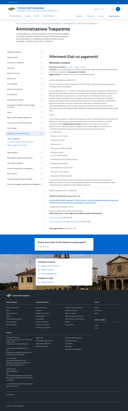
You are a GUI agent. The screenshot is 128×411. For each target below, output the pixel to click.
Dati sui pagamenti (13, 138)
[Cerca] (118, 9)
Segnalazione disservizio (43, 343)
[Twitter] (102, 9)
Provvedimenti (12, 94)
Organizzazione (12, 57)
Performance (11, 78)
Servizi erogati (12, 128)
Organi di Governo (11, 313)
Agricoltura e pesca (41, 307)
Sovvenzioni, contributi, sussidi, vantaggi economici (21, 106)
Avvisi (96, 313)
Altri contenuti (12, 173)
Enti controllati (12, 84)
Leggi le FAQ (39, 338)
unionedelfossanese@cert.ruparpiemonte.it (19, 352)
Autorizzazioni (40, 319)
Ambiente (39, 310)
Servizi (36, 16)
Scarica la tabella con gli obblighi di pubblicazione (65, 221)
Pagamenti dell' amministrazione (18, 133)
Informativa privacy (71, 341)
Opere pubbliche (12, 152)
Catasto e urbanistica (42, 322)
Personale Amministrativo (14, 319)
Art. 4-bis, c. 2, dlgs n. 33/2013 (76, 67)
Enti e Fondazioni (11, 322)
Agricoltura (80, 16)
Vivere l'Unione (48, 16)
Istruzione (101, 16)
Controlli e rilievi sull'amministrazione (19, 123)
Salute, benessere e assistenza (74, 316)
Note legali (68, 346)
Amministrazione (15, 16)
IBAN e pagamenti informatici (17, 145)
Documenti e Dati (11, 325)
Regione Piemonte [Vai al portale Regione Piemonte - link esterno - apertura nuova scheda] (12, 2)
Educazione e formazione (43, 327)
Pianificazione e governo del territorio (20, 158)
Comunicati (98, 310)
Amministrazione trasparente (73, 338)
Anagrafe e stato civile (42, 313)
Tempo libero (90, 16)
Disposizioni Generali (14, 52)
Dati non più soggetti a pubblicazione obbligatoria (23, 184)
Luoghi (96, 325)
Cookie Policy (69, 343)
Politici (8, 316)
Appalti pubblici (40, 316)
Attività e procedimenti (15, 89)
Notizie (97, 307)
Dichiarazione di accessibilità (73, 349)
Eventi (96, 328)
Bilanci (9, 112)
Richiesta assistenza (42, 346)
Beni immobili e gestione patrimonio (19, 117)
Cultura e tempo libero (42, 325)
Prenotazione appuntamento (44, 341)
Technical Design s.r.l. (18, 406)
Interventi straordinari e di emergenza (20, 168)
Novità (28, 16)
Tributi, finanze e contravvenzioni (74, 319)
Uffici (7, 310)
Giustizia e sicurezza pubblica (73, 307)
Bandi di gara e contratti (15, 100)
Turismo (67, 322)
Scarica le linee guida (56, 217)
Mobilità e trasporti (70, 313)
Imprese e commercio (71, 310)
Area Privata (10, 395)
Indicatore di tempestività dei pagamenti (20, 142)
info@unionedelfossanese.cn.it (19, 348)
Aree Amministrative (12, 307)
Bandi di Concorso (13, 73)
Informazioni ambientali (15, 163)
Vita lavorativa (69, 325)
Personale (10, 68)
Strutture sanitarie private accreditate (19, 179)
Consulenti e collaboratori (15, 62)
